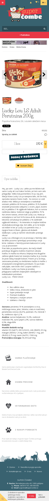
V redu (31, 496)
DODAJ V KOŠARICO (24, 157)
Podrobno (24, 35)
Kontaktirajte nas (15, 471)
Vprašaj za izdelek (9, 134)
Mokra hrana (21, 47)
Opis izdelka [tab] (11, 178)
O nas (29, 471)
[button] (43, 74)
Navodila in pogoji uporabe (31, 467)
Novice (39, 471)
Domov (4, 47)
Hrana (12, 47)
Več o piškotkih (41, 496)
